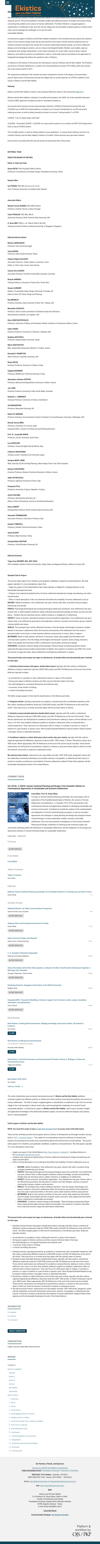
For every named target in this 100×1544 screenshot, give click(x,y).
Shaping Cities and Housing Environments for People (28, 923)
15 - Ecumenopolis (15, 1451)
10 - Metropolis (14, 1432)
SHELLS (12, 1384)
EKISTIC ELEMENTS (15, 1369)
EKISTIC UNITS (13, 1395)
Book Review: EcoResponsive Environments (50, 1042)
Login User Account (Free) (47, 1129)
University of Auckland (69, 1470)
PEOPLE (12, 1377)
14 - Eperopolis (14, 1447)
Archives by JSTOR (39, 1468)
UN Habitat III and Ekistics (58, 1468)
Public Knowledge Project (31, 1470)
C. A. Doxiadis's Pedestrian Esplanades (23, 953)
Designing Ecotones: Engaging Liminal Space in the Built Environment (34, 985)
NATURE (12, 1373)
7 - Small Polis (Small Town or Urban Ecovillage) (26, 1421)
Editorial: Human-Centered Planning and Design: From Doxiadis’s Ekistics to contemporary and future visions (50, 892)
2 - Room (12, 1403)
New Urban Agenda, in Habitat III (56, 1152)
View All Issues (14, 1086)
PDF (14, 849)
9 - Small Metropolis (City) (18, 1429)
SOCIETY (12, 1380)
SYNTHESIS (13, 1391)
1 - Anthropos (13, 1399)
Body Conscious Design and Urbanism (22, 938)
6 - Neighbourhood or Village (19, 1417)
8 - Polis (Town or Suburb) (18, 1425)
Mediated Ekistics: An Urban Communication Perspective (30, 908)
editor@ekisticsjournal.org (39, 1481)
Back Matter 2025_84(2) (17, 1079)
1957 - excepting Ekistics (23, 1138)
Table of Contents (14, 875)
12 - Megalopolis (15, 1440)
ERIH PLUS (79, 92)
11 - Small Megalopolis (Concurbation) (22, 1436)
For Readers (12, 1312)
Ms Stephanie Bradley (60, 1515)
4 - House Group (14, 1410)
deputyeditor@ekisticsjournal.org (63, 1481)
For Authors (12, 1316)
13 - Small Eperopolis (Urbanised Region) (23, 1443)
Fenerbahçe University (51, 1470)
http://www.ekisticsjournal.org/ (52, 1486)
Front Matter (12, 862)
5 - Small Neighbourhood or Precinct (22, 1414)
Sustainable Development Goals (27, 1155)
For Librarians (12, 1320)
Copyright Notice (50, 1511)
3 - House (12, 1406)
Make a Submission (17, 1331)
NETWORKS (13, 1388)
